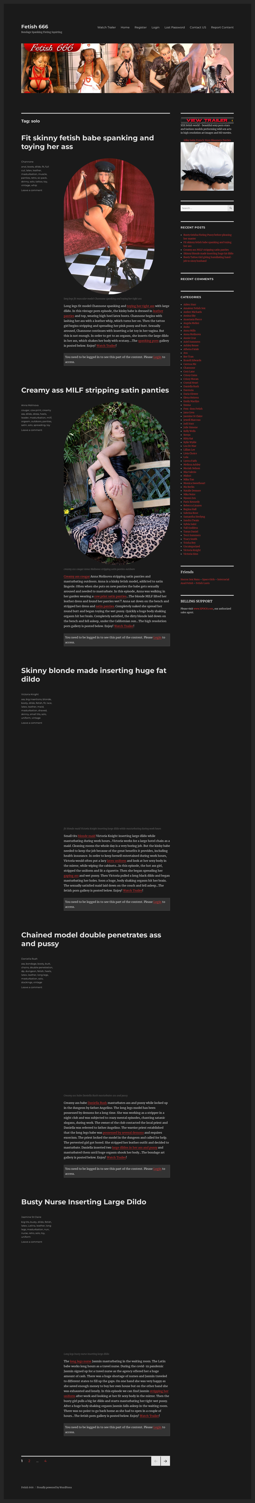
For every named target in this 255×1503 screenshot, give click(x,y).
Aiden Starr (189, 304)
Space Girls (208, 579)
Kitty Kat (188, 438)
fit (43, 166)
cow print (35, 410)
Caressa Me (189, 364)
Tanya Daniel (190, 531)
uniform (26, 717)
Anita (186, 326)
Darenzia (188, 390)
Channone (27, 161)
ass (23, 699)
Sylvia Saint (189, 524)
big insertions (34, 699)
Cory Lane (189, 371)
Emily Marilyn (191, 401)
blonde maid (86, 836)
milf (49, 417)
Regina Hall (189, 509)
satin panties (105, 606)
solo (32, 181)
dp (22, 971)
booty (24, 703)
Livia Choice (190, 453)
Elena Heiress (191, 397)
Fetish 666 (34, 27)
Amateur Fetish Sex (194, 308)
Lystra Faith (190, 460)
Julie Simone (190, 427)
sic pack (42, 177)
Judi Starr (188, 423)
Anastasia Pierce (192, 319)
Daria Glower (190, 393)
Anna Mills (189, 330)
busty (33, 1221)
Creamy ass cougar (77, 576)
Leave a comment (31, 190)
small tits (35, 714)
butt (47, 963)
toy (45, 181)
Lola (185, 457)
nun (46, 1229)
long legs (42, 974)
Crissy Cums (190, 375)
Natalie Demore (192, 490)
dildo (38, 166)
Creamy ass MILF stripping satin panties (95, 390)
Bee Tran (188, 356)
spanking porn (148, 340)
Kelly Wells (189, 431)
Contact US (198, 27)
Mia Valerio (189, 472)
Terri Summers (192, 535)
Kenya (186, 434)
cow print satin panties (110, 596)
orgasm (25, 421)
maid (40, 706)
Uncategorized (191, 546)
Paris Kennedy (191, 501)
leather (37, 170)
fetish (39, 703)
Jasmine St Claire (31, 1217)
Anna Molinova (30, 405)
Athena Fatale (191, 349)
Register (141, 27)
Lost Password (175, 27)
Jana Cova (188, 412)
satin (24, 425)
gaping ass (71, 875)
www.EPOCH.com (203, 608)
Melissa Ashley (191, 464)
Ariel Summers (191, 341)
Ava (185, 352)
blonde (47, 699)
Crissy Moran (191, 379)
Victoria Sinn (190, 553)
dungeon (31, 971)
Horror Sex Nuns (190, 579)
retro (33, 177)
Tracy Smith (190, 539)
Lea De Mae (189, 446)
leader (25, 417)
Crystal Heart (190, 382)
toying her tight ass (140, 306)
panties (25, 177)
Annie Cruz (189, 338)
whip (34, 185)
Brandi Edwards (192, 360)
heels (43, 413)
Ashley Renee (191, 345)
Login (156, 27)
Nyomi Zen (189, 498)
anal (23, 166)
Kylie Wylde (189, 442)
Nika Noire (189, 494)
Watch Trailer (106, 27)
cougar (25, 410)
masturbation (29, 174)
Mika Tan (188, 479)
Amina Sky (189, 315)
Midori (187, 475)
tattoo (39, 181)
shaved (42, 710)
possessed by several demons (123, 1132)
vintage (25, 185)
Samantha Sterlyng (194, 516)
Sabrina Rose (190, 513)
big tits (25, 1221)
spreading (40, 425)
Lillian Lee (189, 449)
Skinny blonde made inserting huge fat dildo (208, 253)
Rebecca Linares (192, 505)
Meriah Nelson (191, 468)
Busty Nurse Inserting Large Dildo (83, 1201)
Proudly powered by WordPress (54, 1487)
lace (49, 703)
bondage (31, 963)
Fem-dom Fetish (193, 408)
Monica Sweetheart (194, 483)
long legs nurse (80, 1361)
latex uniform (116, 860)
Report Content (222, 27)
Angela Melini (191, 323)
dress (36, 413)
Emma (187, 405)
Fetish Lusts (203, 583)
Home (125, 27)
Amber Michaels (192, 312)
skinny (25, 181)
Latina (31, 1225)
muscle (42, 174)
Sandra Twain (191, 520)
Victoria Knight (30, 694)
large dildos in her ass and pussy (134, 1147)
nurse (24, 1233)
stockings (26, 982)
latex (29, 170)
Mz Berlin (188, 486)
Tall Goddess (190, 527)
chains (25, 967)
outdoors (36, 421)
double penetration (41, 967)
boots (30, 166)
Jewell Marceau (191, 419)
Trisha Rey (189, 542)
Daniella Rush (97, 1103)
